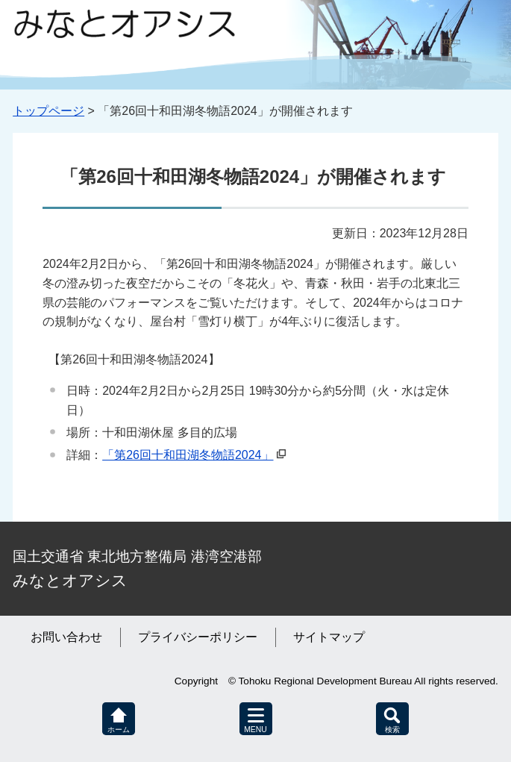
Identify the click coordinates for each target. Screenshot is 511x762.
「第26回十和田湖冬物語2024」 (187, 455)
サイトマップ (329, 637)
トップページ (48, 110)
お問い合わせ (66, 637)
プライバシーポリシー (197, 637)
